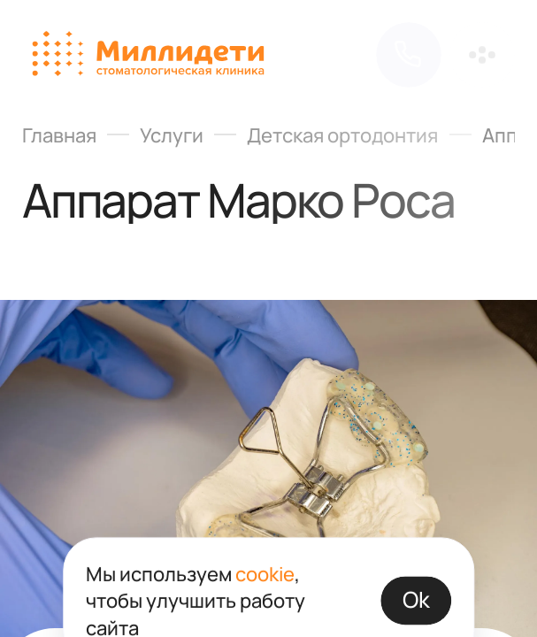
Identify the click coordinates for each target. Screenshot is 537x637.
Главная (59, 134)
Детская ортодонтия (342, 134)
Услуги (171, 134)
